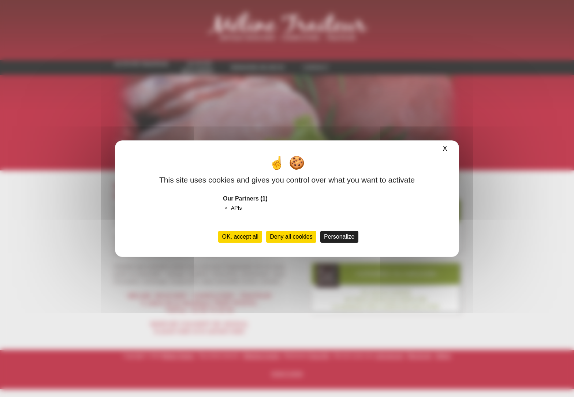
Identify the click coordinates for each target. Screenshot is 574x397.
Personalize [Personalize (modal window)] (339, 237)
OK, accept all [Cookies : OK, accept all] (240, 237)
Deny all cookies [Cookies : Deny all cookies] (291, 237)
